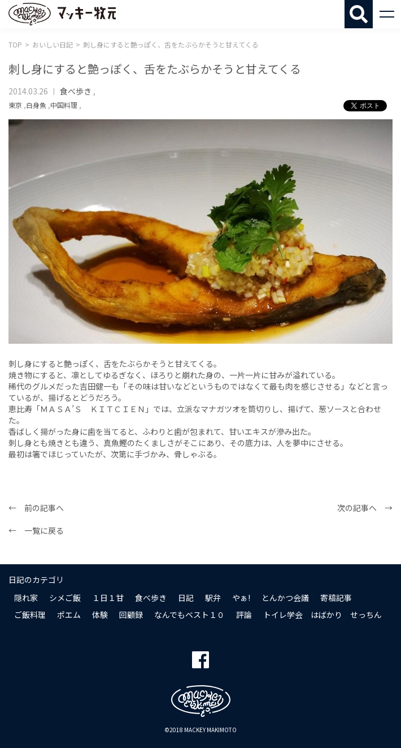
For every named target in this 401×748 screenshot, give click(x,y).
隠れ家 (26, 597)
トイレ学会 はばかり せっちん (322, 614)
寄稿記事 (336, 597)
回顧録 (131, 614)
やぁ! (241, 597)
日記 (186, 597)
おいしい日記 (52, 44)
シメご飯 (65, 597)
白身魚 (36, 105)
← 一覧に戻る (36, 530)
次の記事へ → (365, 507)
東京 (15, 105)
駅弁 (213, 597)
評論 (244, 614)
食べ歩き (75, 91)
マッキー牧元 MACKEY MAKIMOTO (62, 14)
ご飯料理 (30, 614)
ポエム (69, 614)
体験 (100, 614)
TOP (15, 44)
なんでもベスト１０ (189, 614)
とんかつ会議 (285, 597)
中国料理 (63, 105)
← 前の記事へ (36, 507)
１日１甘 (108, 597)
